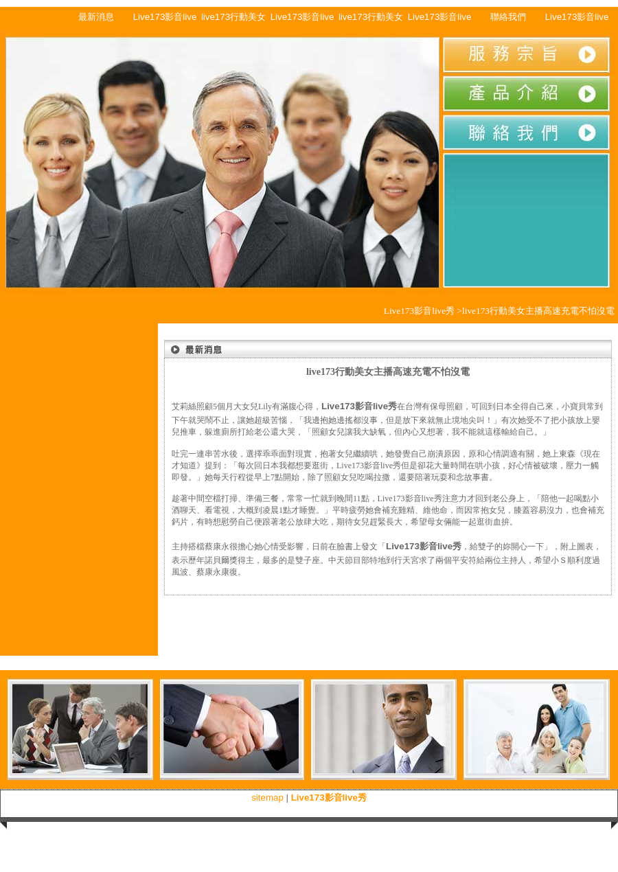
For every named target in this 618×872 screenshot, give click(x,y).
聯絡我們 (508, 17)
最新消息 (96, 17)
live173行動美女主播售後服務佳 (371, 19)
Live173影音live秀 (577, 19)
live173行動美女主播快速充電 (233, 19)
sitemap (267, 797)
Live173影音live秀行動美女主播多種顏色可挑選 (440, 19)
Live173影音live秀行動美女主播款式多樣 (302, 19)
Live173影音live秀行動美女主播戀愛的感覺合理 (165, 19)
